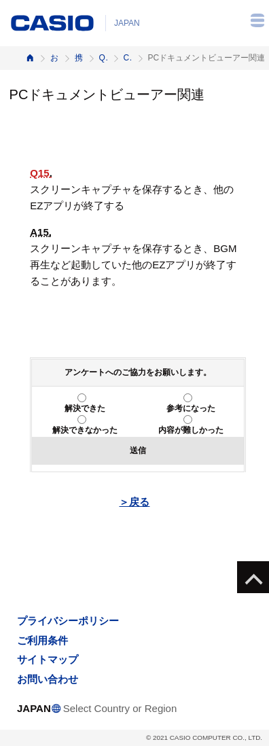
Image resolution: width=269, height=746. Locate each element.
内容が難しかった (190, 430)
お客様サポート (54, 58)
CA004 (128, 58)
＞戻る (134, 502)
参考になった (190, 408)
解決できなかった (85, 430)
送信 (138, 450)
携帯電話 (79, 58)
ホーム (30, 58)
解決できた (85, 408)
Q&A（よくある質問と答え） (103, 58)
